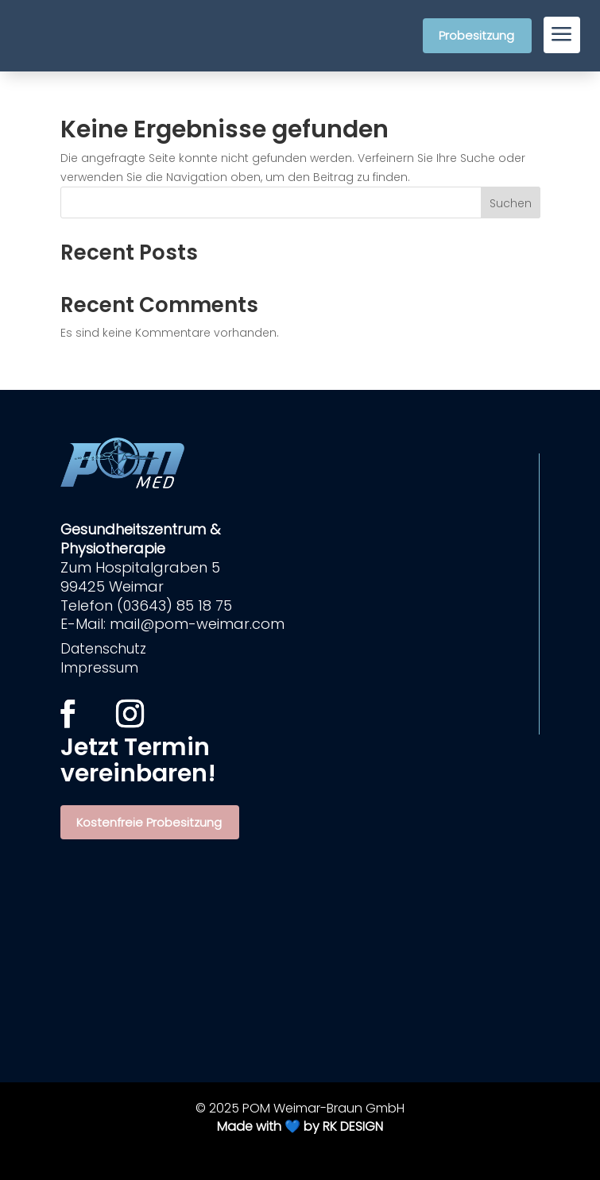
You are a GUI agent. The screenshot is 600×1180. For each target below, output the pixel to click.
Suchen (511, 203)
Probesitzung (476, 35)
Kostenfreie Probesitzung (149, 822)
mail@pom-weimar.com (197, 624)
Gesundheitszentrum (135, 529)
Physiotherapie (112, 548)
